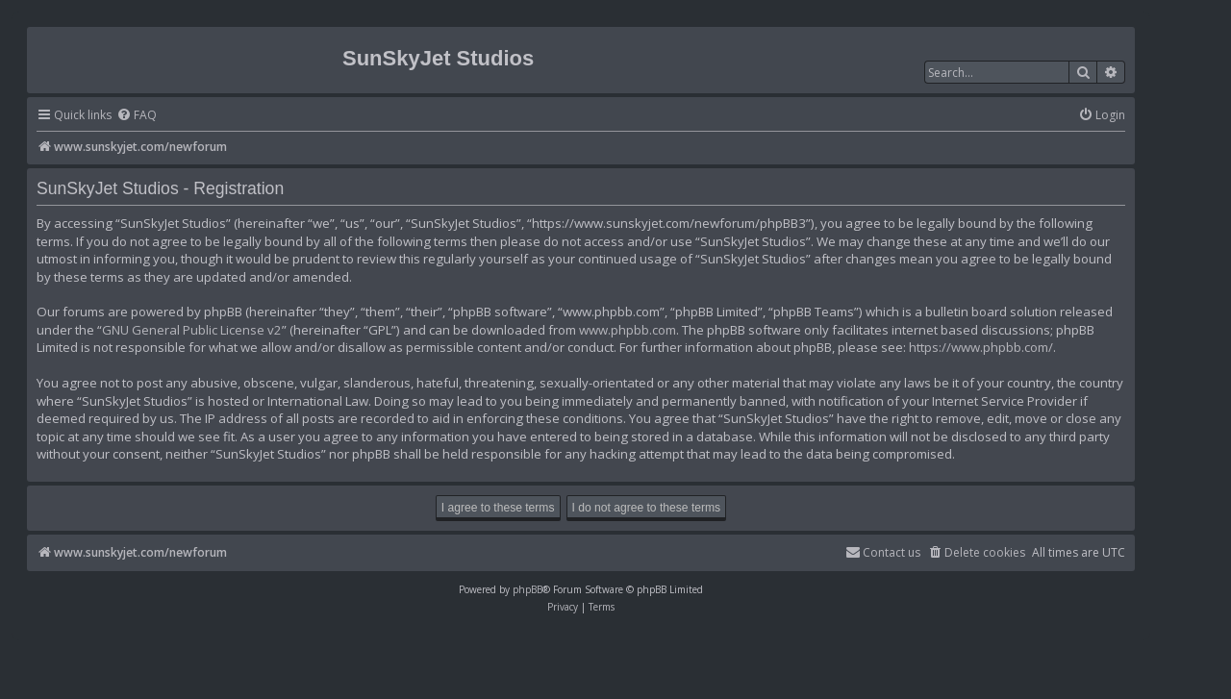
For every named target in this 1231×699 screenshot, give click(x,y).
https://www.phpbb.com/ (981, 347)
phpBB (527, 589)
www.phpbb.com (627, 329)
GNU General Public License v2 (192, 329)
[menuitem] (136, 116)
